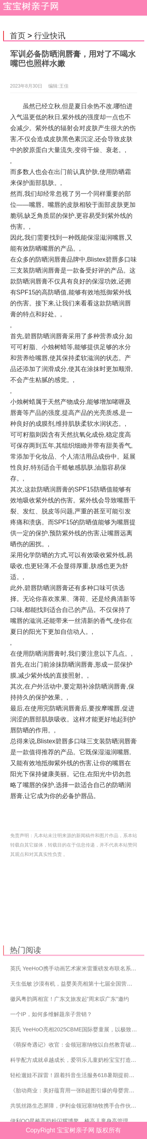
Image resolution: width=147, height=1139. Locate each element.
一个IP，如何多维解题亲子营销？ (51, 1056)
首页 (17, 35)
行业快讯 (49, 35)
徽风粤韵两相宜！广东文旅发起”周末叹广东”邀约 (69, 1041)
